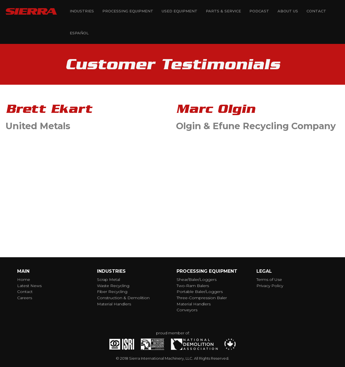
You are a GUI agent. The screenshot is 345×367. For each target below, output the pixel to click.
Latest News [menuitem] (29, 285)
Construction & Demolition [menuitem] (123, 297)
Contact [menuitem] (316, 11)
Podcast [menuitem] (259, 11)
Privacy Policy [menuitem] (269, 285)
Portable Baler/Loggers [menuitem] (200, 291)
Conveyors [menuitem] (187, 309)
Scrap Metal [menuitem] (108, 279)
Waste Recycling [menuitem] (113, 285)
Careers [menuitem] (24, 297)
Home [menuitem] (23, 279)
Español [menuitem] (79, 33)
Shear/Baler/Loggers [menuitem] (197, 279)
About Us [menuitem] (288, 11)
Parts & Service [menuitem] (223, 11)
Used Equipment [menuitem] (179, 11)
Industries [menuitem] (82, 11)
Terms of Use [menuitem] (269, 279)
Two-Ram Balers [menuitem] (193, 285)
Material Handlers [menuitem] (114, 303)
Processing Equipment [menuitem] (127, 11)
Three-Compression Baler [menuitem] (202, 297)
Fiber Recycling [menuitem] (112, 291)
